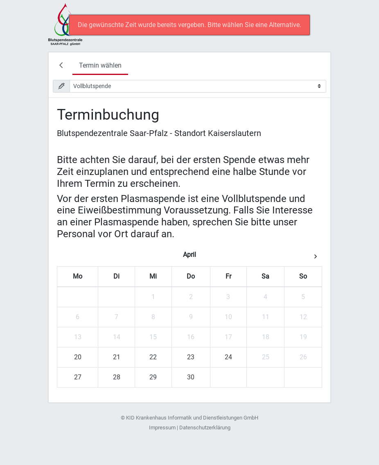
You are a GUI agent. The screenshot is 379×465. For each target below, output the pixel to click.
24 (228, 357)
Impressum (162, 427)
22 (153, 357)
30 (190, 377)
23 (190, 357)
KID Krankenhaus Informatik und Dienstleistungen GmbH (192, 418)
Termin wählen (100, 65)
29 (153, 377)
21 (116, 357)
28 (116, 377)
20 (77, 357)
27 (77, 377)
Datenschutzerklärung (204, 427)
